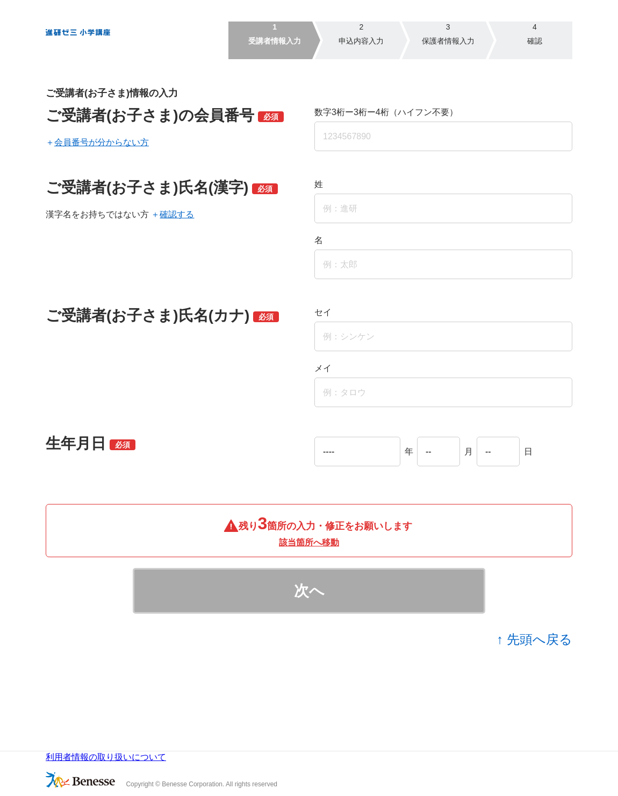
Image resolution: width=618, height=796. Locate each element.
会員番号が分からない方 (101, 142)
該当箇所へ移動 (309, 542)
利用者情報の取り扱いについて (106, 757)
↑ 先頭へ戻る (534, 639)
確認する (177, 214)
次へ (309, 590)
